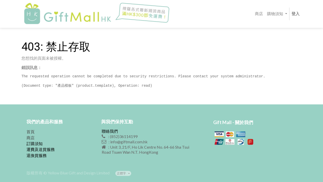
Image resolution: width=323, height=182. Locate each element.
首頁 (30, 131)
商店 (30, 137)
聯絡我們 (110, 131)
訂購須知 (34, 143)
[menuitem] (259, 14)
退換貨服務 (36, 155)
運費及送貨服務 (40, 149)
